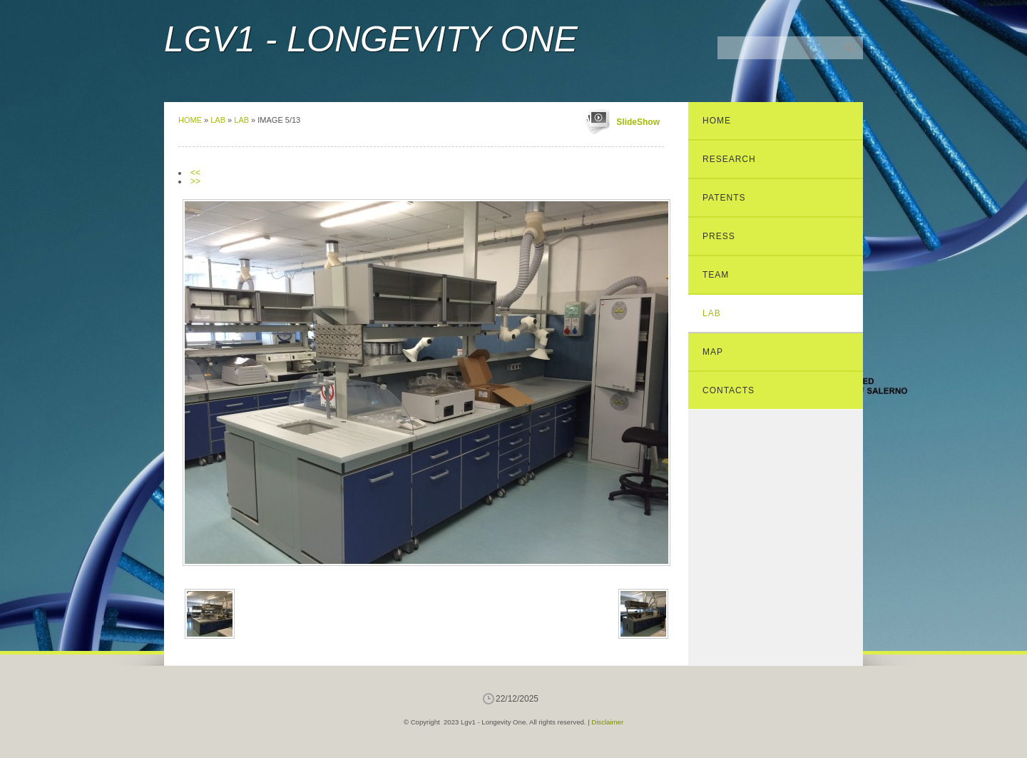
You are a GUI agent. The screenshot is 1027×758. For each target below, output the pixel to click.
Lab (217, 120)
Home (190, 120)
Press (718, 236)
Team (715, 275)
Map (712, 352)
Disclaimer (607, 722)
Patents (724, 198)
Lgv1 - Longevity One (371, 39)
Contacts (728, 390)
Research (729, 159)
